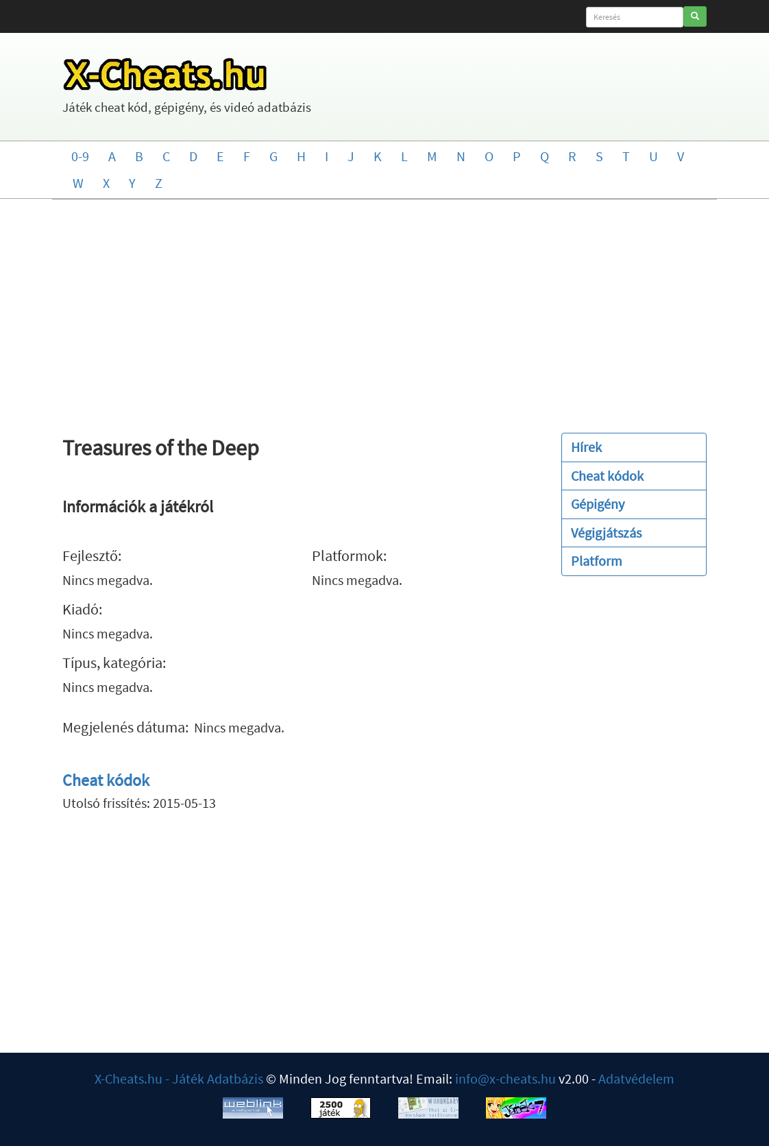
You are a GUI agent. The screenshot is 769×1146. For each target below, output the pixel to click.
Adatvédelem (636, 1078)
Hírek (586, 446)
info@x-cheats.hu (505, 1078)
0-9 (80, 156)
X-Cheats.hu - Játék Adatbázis (179, 1078)
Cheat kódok (105, 780)
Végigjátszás (606, 532)
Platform (596, 560)
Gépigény (597, 503)
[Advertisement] (384, 309)
